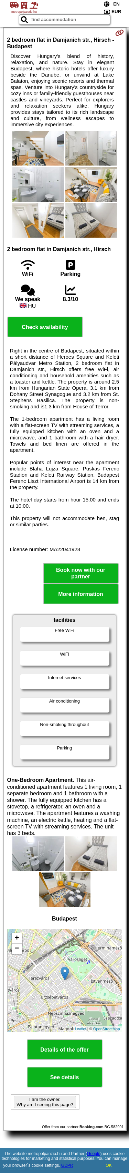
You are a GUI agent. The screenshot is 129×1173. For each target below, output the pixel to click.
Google (93, 1153)
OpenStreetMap (106, 1029)
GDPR (67, 1165)
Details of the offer (64, 1050)
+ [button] (16, 938)
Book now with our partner (80, 573)
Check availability (45, 327)
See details (64, 1077)
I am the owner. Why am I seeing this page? (45, 1102)
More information (80, 594)
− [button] (16, 949)
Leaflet (80, 1029)
